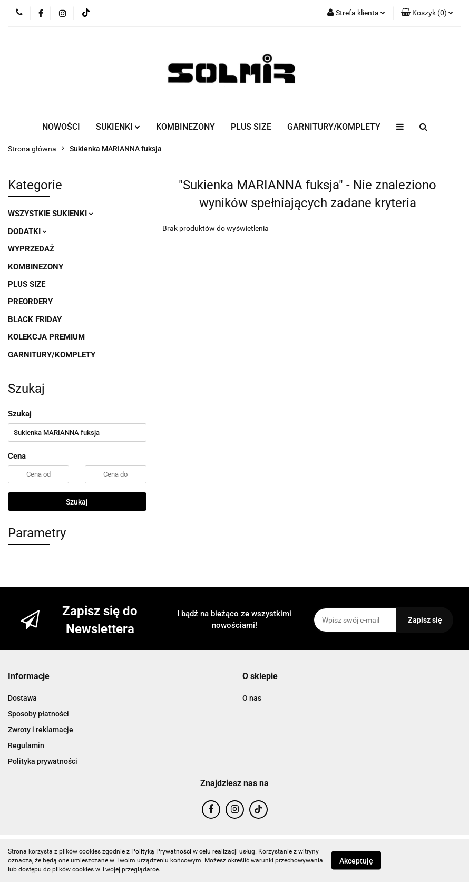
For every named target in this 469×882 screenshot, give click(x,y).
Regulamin (26, 745)
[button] (427, 13)
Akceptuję (356, 861)
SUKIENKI (118, 127)
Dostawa (22, 698)
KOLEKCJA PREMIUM (46, 337)
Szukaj (77, 502)
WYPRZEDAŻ (31, 249)
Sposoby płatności (38, 714)
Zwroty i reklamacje (40, 729)
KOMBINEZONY (185, 127)
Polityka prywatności (42, 761)
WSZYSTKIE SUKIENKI (50, 213)
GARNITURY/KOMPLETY (333, 127)
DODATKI (27, 231)
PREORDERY (30, 301)
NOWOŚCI (61, 127)
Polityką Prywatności (161, 851)
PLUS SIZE (251, 127)
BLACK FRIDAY (35, 319)
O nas (251, 698)
